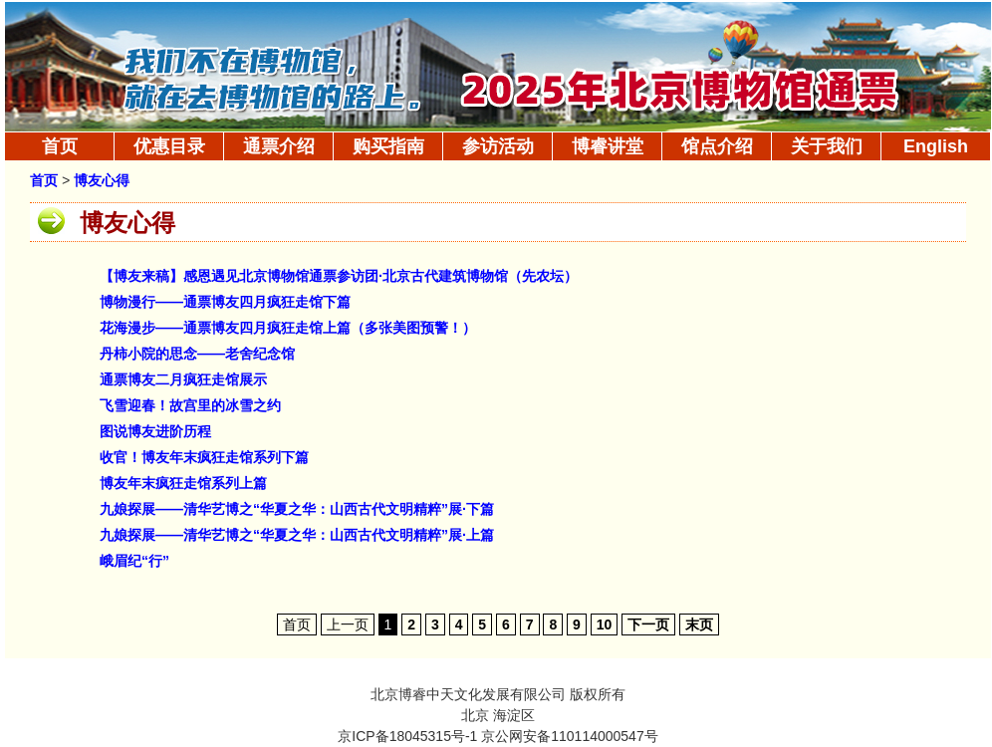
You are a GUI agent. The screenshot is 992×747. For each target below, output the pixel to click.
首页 (60, 146)
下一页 (648, 624)
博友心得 (101, 181)
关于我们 (827, 146)
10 (605, 624)
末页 (699, 624)
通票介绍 (279, 146)
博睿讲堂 (607, 146)
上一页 (348, 624)
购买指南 (388, 146)
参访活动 (498, 146)
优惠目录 (169, 146)
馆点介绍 (717, 146)
